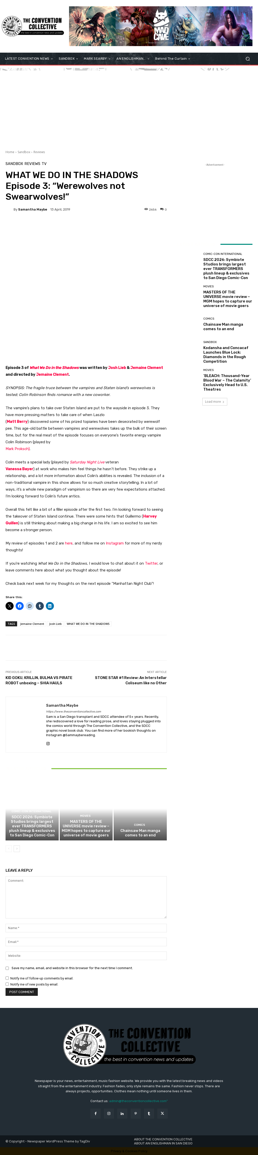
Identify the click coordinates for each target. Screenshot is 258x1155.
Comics (139, 825)
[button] (247, 59)
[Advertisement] (129, 106)
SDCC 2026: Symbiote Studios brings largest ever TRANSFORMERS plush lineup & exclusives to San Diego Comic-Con (32, 826)
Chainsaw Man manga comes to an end (140, 832)
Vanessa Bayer (19, 469)
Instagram (115, 543)
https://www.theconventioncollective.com (73, 711)
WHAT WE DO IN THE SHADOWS (88, 624)
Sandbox (24, 152)
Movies (85, 815)
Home (10, 152)
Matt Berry (17, 421)
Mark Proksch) (18, 449)
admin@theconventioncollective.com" (138, 1101)
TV (44, 164)
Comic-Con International (31, 811)
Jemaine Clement (52, 374)
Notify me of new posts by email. (34, 984)
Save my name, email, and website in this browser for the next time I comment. (72, 968)
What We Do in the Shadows (54, 367)
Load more (214, 401)
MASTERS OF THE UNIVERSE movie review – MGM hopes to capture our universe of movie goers (86, 828)
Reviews (39, 152)
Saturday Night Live (87, 462)
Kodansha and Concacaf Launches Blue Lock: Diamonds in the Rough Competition (225, 355)
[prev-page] (9, 848)
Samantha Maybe (32, 209)
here (69, 543)
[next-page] (17, 848)
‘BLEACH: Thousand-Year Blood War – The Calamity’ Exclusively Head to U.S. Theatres (227, 382)
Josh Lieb (55, 624)
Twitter (151, 563)
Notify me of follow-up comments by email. (41, 978)
